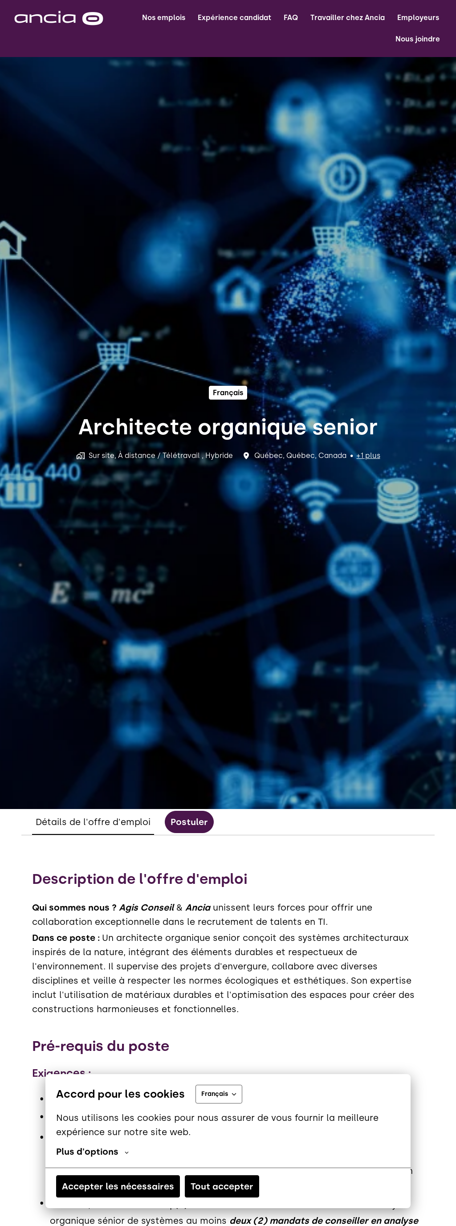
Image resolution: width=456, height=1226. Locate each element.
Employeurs (418, 17)
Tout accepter (222, 1186)
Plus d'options (92, 1151)
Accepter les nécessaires (118, 1186)
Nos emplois (163, 17)
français (228, 392)
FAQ (291, 17)
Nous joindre (417, 39)
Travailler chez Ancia (347, 17)
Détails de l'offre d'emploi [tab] (93, 822)
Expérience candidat (234, 17)
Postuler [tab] (189, 822)
